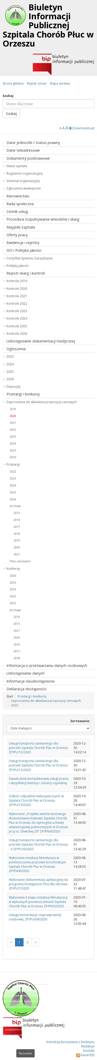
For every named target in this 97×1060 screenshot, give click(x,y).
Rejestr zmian (37, 83)
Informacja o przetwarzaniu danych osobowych (46, 665)
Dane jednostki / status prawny (33, 142)
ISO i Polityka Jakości (23, 250)
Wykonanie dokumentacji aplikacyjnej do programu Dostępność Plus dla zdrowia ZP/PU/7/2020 (38, 884)
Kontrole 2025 (16, 326)
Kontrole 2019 (16, 281)
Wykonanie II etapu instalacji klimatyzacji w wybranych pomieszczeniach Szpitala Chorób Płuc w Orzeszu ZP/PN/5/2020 (38, 901)
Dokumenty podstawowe (28, 158)
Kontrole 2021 (16, 296)
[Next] (36, 942)
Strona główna (13, 83)
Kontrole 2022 (16, 303)
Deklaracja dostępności (26, 688)
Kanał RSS (85, 1055)
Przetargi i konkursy (23, 394)
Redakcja (87, 1046)
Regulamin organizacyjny (24, 173)
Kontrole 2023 (16, 311)
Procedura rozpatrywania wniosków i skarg (42, 219)
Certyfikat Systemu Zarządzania (29, 258)
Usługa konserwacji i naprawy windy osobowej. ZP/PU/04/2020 (35, 917)
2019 (13, 409)
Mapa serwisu (60, 83)
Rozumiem (25, 1053)
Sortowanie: (80, 721)
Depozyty (13, 386)
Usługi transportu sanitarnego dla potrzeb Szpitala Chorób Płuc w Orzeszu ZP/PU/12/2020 (38, 747)
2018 (17, 534)
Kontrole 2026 (16, 333)
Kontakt (88, 1050)
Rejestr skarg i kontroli (25, 273)
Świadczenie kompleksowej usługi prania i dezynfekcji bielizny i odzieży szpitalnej (39, 780)
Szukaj (8, 96)
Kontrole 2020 (16, 288)
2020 (13, 416)
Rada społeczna (20, 203)
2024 (10, 364)
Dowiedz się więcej (28, 1046)
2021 (13, 422)
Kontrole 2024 (16, 318)
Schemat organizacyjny (23, 181)
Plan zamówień (20, 561)
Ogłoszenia (16, 348)
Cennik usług (17, 211)
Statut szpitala (16, 166)
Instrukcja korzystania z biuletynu (70, 1042)
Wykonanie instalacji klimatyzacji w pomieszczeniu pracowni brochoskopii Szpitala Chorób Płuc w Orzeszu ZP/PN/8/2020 (37, 864)
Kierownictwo (17, 196)
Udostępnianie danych (25, 673)
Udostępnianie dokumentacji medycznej (40, 341)
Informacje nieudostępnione (30, 681)
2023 (10, 356)
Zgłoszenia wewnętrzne (23, 188)
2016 (17, 520)
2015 (17, 513)
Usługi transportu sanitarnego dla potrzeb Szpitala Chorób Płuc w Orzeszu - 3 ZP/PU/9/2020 (38, 844)
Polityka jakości (17, 266)
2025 (10, 371)
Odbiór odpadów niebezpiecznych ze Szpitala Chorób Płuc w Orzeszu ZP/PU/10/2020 (36, 800)
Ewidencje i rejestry (22, 242)
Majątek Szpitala (20, 227)
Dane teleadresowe (23, 150)
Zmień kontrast (81, 128)
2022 (13, 429)
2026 (10, 379)
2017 (17, 527)
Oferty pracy (17, 234)
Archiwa (15, 506)
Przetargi (13, 464)
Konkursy (13, 568)
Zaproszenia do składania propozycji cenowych (41, 402)
